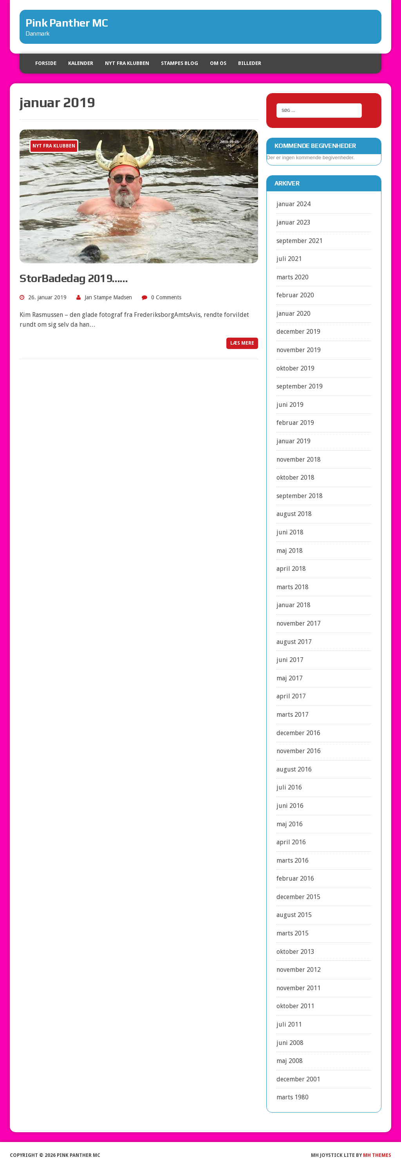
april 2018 (291, 568)
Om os (218, 63)
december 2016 (298, 733)
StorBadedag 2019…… (73, 278)
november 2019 (298, 350)
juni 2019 (289, 404)
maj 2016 (289, 824)
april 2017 (291, 696)
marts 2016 (292, 860)
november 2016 (298, 751)
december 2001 (298, 1079)
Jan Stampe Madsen (108, 297)
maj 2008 (289, 1061)
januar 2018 (293, 605)
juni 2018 (289, 532)
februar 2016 (295, 878)
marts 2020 (292, 277)
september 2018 (299, 496)
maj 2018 (289, 550)
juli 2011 (289, 1024)
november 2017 (298, 623)
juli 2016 (289, 787)
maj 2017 (289, 678)
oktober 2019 (295, 368)
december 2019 (298, 331)
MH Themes (377, 1155)
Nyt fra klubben (127, 63)
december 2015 (298, 897)
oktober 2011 (295, 1006)
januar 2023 (293, 222)
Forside (45, 63)
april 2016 (291, 842)
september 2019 (299, 386)
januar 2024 (293, 204)
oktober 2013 (295, 951)
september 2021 (299, 241)
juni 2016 (289, 805)
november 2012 (298, 969)
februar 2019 (295, 422)
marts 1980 (292, 1097)
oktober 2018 (295, 477)
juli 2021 (289, 259)
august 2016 (294, 769)
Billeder (249, 63)
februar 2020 (295, 295)
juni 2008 (289, 1043)
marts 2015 (292, 933)
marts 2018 (292, 587)
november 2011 (298, 988)
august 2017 (294, 642)
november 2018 (298, 459)
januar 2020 (293, 313)
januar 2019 (293, 441)
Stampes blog (179, 63)
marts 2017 (292, 714)
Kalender (80, 63)
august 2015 (294, 915)
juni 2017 (289, 660)
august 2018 (294, 514)
